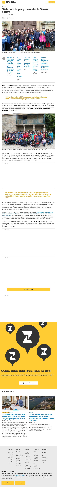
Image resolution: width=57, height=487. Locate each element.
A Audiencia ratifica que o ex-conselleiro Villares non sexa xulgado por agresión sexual (13, 416)
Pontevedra (45, 459)
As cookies (18, 463)
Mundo (35, 465)
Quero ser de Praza (28, 383)
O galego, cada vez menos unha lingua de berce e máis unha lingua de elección (19, 67)
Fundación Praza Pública (19, 454)
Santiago (44, 460)
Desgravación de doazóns (28, 467)
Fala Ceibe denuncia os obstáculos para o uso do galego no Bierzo (27, 62)
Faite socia (51, 2)
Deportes (36, 455)
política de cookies (20, 475)
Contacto (18, 457)
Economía (36, 466)
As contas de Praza (28, 464)
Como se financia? (27, 461)
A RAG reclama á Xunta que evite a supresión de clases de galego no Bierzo (36, 64)
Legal (17, 461)
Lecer (35, 463)
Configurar (7, 483)
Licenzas (18, 458)
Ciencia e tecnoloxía (36, 458)
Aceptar (20, 483)
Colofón (18, 460)
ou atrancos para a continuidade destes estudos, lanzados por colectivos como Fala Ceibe (27, 213)
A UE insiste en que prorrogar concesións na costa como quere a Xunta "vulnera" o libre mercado (41, 417)
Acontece (36, 460)
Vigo (43, 462)
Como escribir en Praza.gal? (28, 458)
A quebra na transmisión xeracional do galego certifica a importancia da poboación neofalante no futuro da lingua (10, 65)
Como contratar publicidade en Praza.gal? (28, 454)
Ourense (44, 457)
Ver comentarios (28, 289)
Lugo (43, 455)
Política (4, 6)
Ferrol (43, 454)
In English (18, 465)
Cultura (35, 461)
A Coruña (44, 452)
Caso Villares (6, 412)
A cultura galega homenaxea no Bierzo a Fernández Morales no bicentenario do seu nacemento (45, 63)
